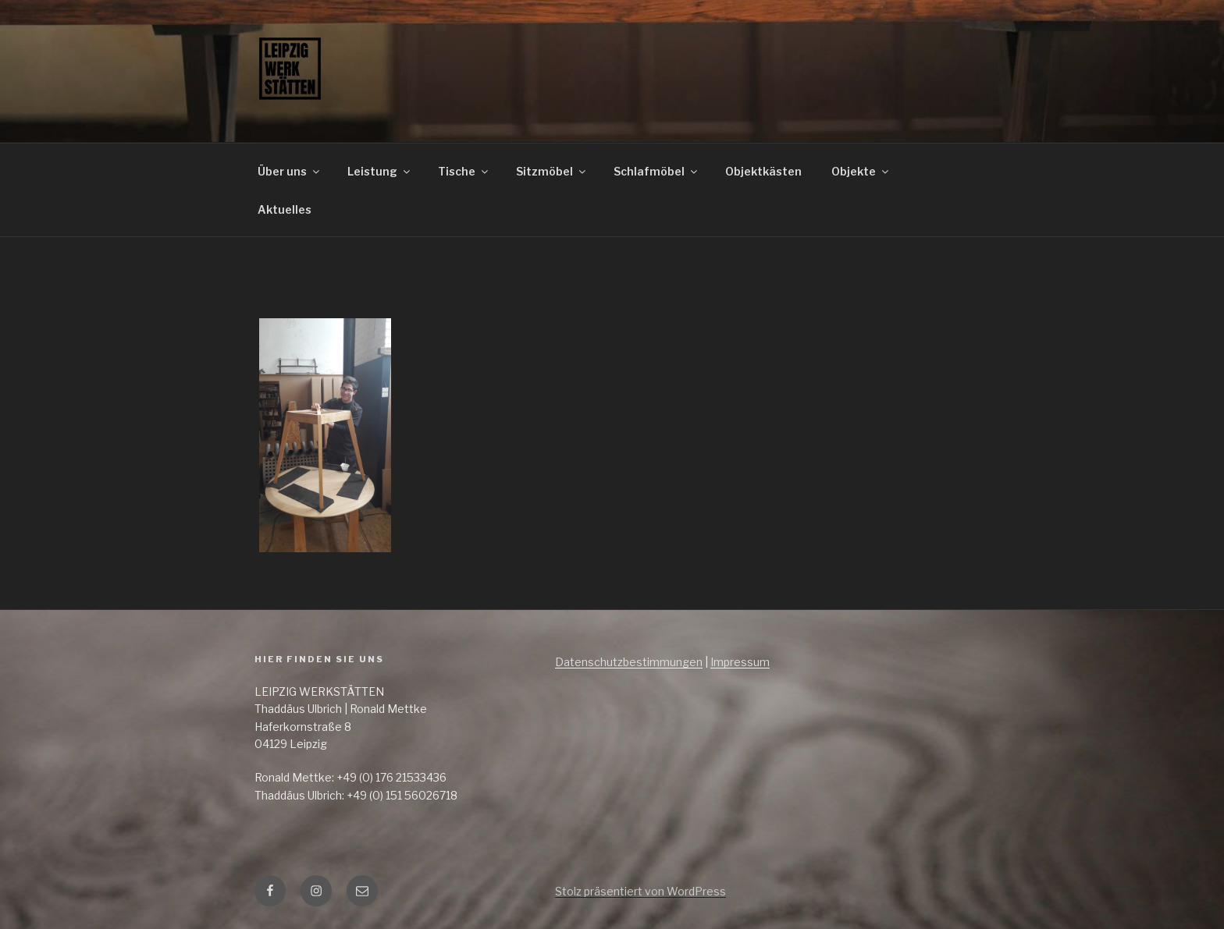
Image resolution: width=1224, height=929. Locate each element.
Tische (464, 171)
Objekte (861, 171)
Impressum (740, 661)
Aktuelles (284, 209)
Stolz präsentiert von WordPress (640, 891)
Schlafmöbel (656, 171)
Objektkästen (763, 171)
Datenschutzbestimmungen (629, 661)
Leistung (379, 171)
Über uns (290, 171)
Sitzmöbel (552, 171)
